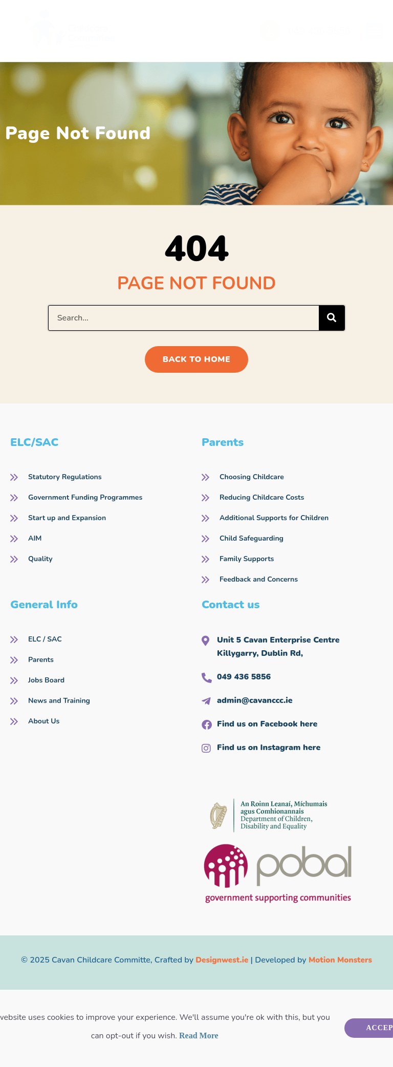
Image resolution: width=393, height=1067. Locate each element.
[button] (374, 31)
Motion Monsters (341, 960)
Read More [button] (199, 1035)
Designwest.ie (220, 960)
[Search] (331, 318)
